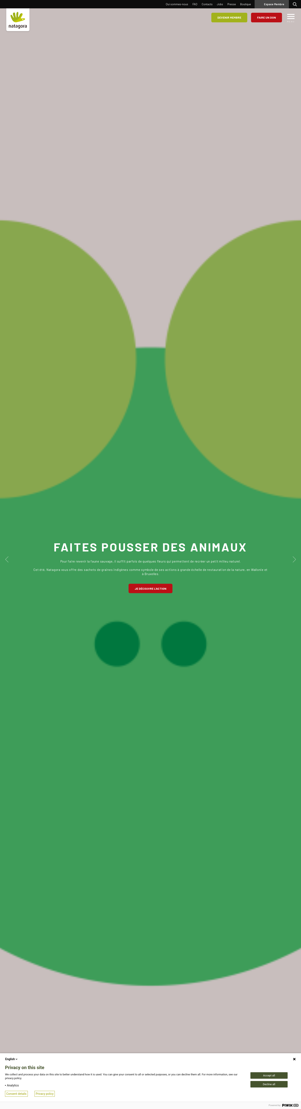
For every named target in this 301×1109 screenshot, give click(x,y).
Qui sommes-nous (177, 4)
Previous (6, 559)
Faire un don (266, 17)
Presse (231, 4)
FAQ (195, 4)
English (11, 1059)
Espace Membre (274, 4)
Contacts (207, 4)
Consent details (16, 1093)
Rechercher (296, 4)
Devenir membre (229, 17)
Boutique (245, 4)
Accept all (269, 1075)
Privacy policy (45, 1093)
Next (294, 559)
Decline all (269, 1084)
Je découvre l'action (150, 588)
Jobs (220, 4)
